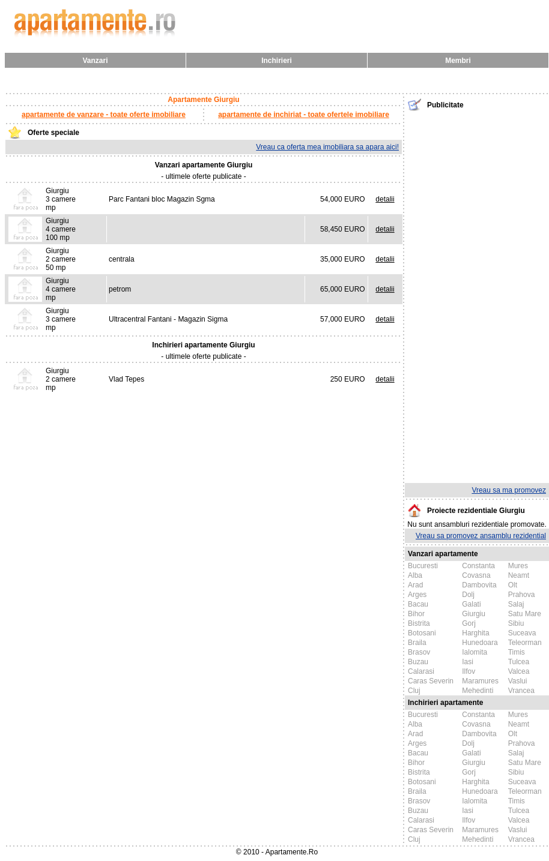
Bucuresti (423, 566)
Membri (458, 60)
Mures (518, 566)
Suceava (522, 633)
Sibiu (516, 623)
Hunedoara (479, 642)
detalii (384, 199)
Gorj (469, 623)
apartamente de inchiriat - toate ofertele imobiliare (303, 114)
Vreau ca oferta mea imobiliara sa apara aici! (327, 147)
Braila (417, 642)
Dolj (468, 594)
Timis (516, 652)
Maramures (480, 681)
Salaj (516, 604)
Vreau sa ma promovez (509, 490)
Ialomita (474, 652)
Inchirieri (276, 60)
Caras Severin (430, 681)
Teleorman (525, 642)
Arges (417, 594)
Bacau (418, 604)
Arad (415, 585)
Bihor (416, 614)
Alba (415, 575)
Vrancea (521, 690)
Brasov (419, 652)
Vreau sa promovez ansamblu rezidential (481, 536)
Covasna (476, 575)
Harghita (475, 633)
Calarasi (421, 671)
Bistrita (419, 623)
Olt (512, 585)
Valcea (519, 671)
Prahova (521, 594)
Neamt (518, 575)
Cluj (414, 690)
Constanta (478, 566)
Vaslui (517, 681)
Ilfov (468, 671)
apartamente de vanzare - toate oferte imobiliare (104, 114)
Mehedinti (477, 690)
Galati (471, 604)
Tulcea (519, 662)
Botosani (422, 633)
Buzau (418, 662)
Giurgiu (473, 614)
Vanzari (95, 60)
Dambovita (479, 585)
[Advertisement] (477, 296)
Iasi (467, 662)
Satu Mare (524, 614)
